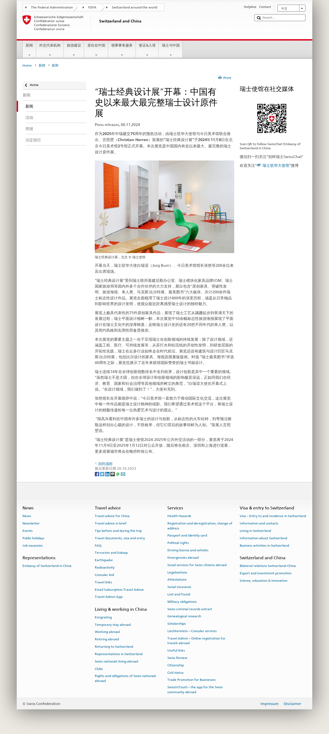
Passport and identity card (187, 535)
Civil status (175, 672)
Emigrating (103, 617)
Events (27, 531)
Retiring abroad (107, 639)
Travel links (103, 582)
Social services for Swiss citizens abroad (197, 565)
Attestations (177, 579)
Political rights (178, 543)
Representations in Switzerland (118, 654)
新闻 (29, 50)
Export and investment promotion (265, 573)
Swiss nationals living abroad (116, 661)
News (26, 516)
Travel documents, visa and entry (120, 538)
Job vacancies (32, 545)
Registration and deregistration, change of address (199, 525)
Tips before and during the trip (118, 531)
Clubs (99, 668)
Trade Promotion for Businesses (191, 680)
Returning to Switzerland (114, 647)
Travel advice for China (112, 516)
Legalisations (177, 572)
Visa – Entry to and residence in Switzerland (273, 516)
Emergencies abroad (183, 558)
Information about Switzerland (263, 538)
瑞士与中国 (170, 50)
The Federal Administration (52, 7)
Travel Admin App (108, 597)
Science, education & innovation (263, 581)
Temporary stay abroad (113, 625)
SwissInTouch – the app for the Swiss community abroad (195, 689)
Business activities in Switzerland (264, 545)
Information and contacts (259, 523)
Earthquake (104, 560)
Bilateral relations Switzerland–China (268, 566)
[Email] (123, 474)
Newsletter (31, 523)
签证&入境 (147, 50)
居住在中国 (96, 50)
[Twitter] (102, 474)
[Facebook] (97, 474)
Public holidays (33, 538)
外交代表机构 (50, 50)
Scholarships (176, 624)
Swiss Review (177, 658)
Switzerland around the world (134, 7)
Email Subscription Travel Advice (119, 589)
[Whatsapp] (118, 474)
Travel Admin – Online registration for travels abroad (196, 640)
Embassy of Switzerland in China (46, 566)
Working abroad (107, 632)
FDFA (92, 7)
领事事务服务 (122, 50)
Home (27, 65)
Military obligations (182, 602)
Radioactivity (105, 567)
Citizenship (175, 665)
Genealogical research (184, 616)
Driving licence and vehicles (187, 550)
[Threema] (113, 474)
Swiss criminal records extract (189, 609)
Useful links (176, 650)
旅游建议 (74, 50)
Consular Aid (104, 575)
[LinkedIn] (107, 474)
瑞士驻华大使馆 (275, 165)
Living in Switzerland (255, 531)
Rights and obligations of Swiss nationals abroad (125, 678)
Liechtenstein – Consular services (192, 631)
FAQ (98, 545)
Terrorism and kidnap (111, 553)
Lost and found (178, 594)
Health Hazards (179, 516)
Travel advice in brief (111, 523)
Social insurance (179, 587)
